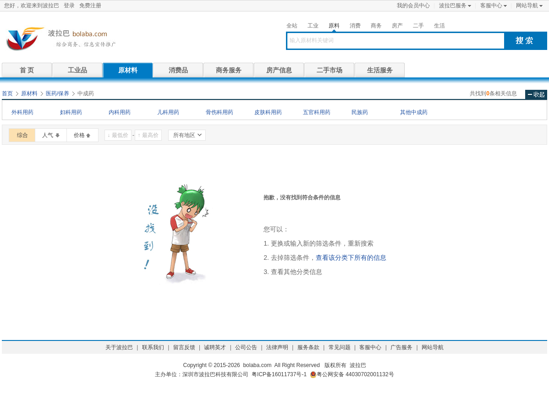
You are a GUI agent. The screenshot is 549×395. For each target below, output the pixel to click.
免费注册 (90, 5)
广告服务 (401, 347)
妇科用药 (71, 112)
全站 (291, 25)
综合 (22, 135)
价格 (79, 135)
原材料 (127, 70)
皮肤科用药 (268, 112)
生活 (439, 25)
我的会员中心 (413, 5)
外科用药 (22, 112)
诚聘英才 (215, 347)
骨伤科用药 (219, 112)
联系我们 (153, 347)
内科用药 (120, 112)
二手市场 (329, 70)
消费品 (178, 70)
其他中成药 (414, 112)
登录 (69, 5)
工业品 (77, 70)
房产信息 (279, 70)
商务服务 (229, 70)
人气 (47, 135)
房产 (397, 25)
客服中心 (491, 5)
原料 (334, 25)
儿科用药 (168, 112)
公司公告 (246, 347)
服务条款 (308, 347)
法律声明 (277, 347)
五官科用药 (316, 112)
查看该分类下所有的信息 (351, 257)
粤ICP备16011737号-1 (279, 374)
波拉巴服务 (453, 5)
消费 (355, 25)
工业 (312, 25)
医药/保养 (57, 93)
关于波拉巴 (119, 347)
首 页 (27, 70)
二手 (418, 25)
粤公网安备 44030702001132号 (352, 374)
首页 (7, 93)
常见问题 (340, 347)
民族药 (359, 112)
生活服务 (380, 70)
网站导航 (527, 5)
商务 (376, 25)
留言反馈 (184, 347)
